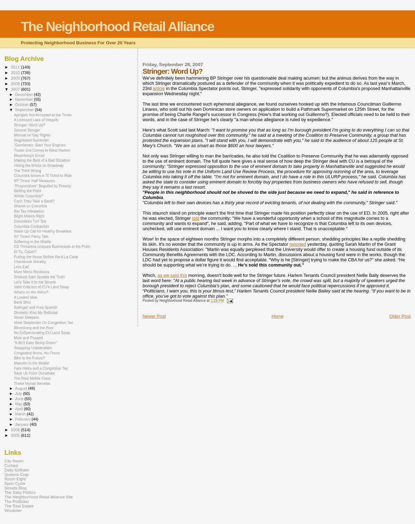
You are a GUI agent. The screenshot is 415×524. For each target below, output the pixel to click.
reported (297, 244)
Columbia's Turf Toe (30, 221)
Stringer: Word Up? (29, 125)
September (25, 110)
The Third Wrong (27, 171)
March (21, 414)
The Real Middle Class (32, 378)
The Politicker (16, 501)
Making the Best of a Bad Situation (42, 160)
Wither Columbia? (28, 196)
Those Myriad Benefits (32, 383)
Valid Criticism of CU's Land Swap (41, 287)
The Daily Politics (20, 492)
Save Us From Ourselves (34, 373)
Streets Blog (15, 488)
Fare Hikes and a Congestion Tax (41, 368)
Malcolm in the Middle (31, 363)
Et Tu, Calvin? (25, 252)
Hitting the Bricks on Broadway (39, 165)
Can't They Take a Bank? (34, 201)
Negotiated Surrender (31, 140)
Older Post (400, 316)
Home (277, 316)
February (23, 419)
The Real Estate (19, 506)
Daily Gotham (16, 470)
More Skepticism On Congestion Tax (43, 322)
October (22, 104)
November (24, 99)
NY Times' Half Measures (34, 181)
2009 (16, 78)
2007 (16, 89)
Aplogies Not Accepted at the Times (43, 115)
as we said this (172, 275)
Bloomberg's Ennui (29, 155)
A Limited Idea (25, 297)
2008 (16, 83)
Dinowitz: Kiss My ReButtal (35, 312)
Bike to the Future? (29, 358)
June (20, 399)
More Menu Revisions (31, 272)
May (19, 404)
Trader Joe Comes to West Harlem (42, 150)
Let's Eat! (21, 267)
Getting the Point (27, 191)
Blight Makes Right (29, 216)
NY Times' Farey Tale (31, 236)
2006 (16, 429)
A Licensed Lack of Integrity (36, 120)
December (24, 94)
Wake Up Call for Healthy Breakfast (42, 231)
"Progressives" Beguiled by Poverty (42, 186)
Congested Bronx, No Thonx (37, 353)
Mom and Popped (28, 338)
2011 (16, 67)
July (19, 393)
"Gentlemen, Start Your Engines (39, 145)
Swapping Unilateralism (33, 348)
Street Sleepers (26, 317)
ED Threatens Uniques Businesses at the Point (52, 246)
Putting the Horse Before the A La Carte (46, 257)
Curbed (11, 465)
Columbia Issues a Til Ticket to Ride (43, 175)
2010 (16, 72)
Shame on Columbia (30, 206)
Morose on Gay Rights (32, 135)
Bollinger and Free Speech (35, 307)
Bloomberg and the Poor (34, 328)
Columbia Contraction (31, 226)
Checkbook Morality (30, 262)
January (22, 424)
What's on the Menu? (31, 292)
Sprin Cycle (14, 483)
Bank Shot (22, 302)
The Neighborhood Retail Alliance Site (38, 497)
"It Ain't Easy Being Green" (35, 343)
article (159, 88)
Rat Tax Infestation (29, 211)
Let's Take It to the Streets (35, 282)
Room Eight (15, 479)
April (19, 409)
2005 (16, 435)
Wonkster (12, 510)
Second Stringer (27, 130)
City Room (14, 461)
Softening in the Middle (32, 242)
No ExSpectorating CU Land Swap (42, 333)
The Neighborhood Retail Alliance (117, 26)
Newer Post (154, 316)
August (21, 388)
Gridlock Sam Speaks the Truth (39, 277)
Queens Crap (16, 474)
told (195, 218)
